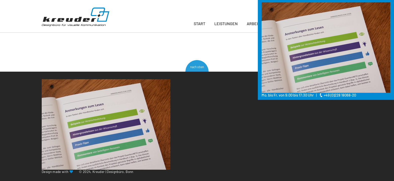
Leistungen (226, 23)
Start (199, 23)
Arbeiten (256, 23)
